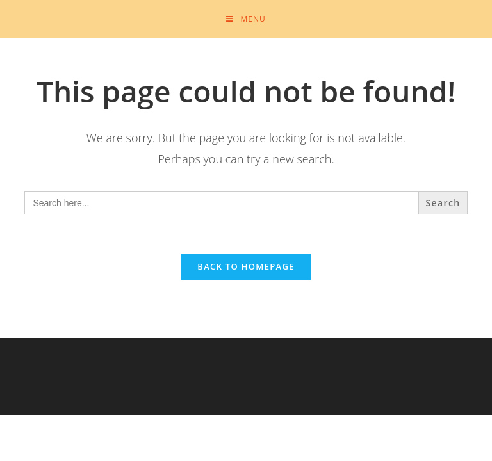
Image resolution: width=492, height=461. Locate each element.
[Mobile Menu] (245, 19)
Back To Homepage (245, 266)
